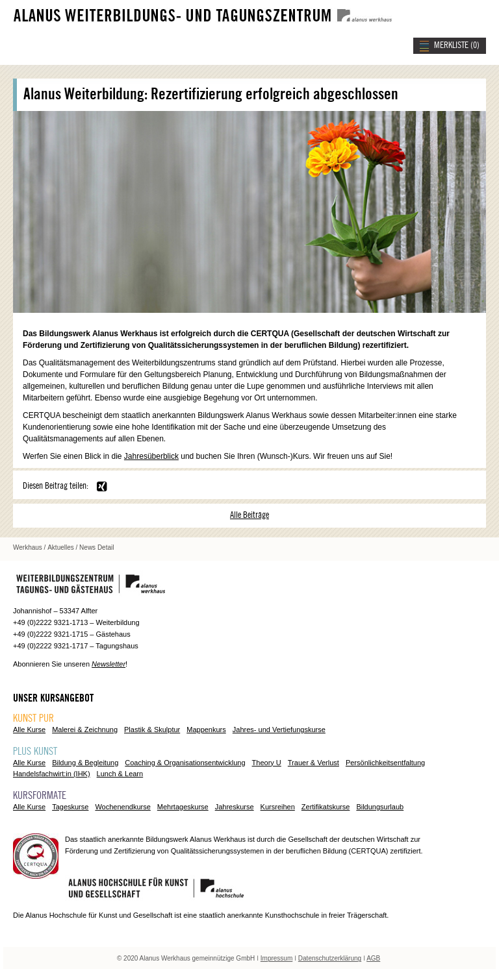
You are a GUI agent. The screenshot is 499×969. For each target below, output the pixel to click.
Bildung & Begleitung (85, 763)
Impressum (276, 958)
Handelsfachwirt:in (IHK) (51, 774)
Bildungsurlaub (379, 807)
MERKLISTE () (457, 45)
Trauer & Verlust (313, 763)
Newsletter (108, 664)
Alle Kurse (29, 729)
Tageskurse (70, 807)
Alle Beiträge (249, 515)
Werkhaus (27, 547)
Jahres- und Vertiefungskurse (279, 729)
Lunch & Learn (120, 774)
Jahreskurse (234, 807)
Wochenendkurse (122, 807)
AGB (373, 958)
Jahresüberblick (151, 456)
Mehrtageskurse (183, 807)
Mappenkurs (206, 729)
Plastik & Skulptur (152, 729)
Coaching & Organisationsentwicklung (185, 763)
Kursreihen (278, 807)
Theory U (266, 763)
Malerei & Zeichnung (85, 729)
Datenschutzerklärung (329, 958)
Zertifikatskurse (325, 807)
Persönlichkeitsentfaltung (385, 763)
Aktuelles (60, 547)
